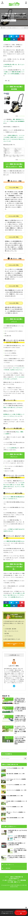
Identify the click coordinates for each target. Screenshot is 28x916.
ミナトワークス (22, 116)
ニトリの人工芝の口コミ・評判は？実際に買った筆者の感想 (20, 850)
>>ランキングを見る (21, 912)
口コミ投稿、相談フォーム (8, 864)
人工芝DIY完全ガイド (14, 878)
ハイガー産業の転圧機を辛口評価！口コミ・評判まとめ (20, 837)
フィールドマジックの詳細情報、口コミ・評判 (15, 784)
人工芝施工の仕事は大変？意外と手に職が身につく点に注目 (20, 709)
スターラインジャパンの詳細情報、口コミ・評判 (16, 790)
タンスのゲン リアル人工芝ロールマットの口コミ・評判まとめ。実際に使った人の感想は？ (20, 730)
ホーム (7, 876)
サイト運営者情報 (6, 868)
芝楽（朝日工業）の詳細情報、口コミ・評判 (15, 773)
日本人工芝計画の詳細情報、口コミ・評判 (15, 817)
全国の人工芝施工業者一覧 (16, 876)
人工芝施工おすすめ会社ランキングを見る (14, 644)
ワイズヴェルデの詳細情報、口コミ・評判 (15, 768)
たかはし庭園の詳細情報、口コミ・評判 (14, 795)
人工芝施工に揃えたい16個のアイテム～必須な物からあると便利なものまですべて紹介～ (20, 719)
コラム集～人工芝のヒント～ (9, 20)
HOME (3, 27)
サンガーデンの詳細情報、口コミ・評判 (14, 806)
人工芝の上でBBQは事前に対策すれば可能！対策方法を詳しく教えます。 (20, 701)
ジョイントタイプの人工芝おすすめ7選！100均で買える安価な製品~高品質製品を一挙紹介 (20, 740)
